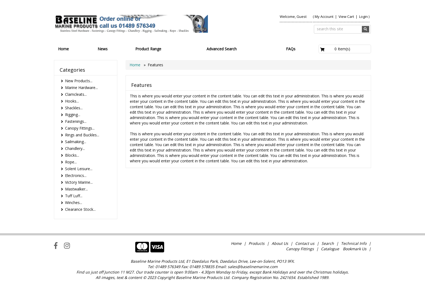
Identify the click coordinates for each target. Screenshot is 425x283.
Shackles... (74, 107)
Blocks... (72, 155)
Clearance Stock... (80, 209)
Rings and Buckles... (82, 134)
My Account (324, 16)
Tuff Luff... (73, 195)
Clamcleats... (76, 94)
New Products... (78, 80)
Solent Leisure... (78, 168)
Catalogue (330, 248)
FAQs (290, 48)
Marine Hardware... (81, 87)
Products (257, 243)
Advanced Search (222, 48)
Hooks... (72, 101)
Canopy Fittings (300, 248)
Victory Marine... (79, 182)
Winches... (73, 202)
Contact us (304, 243)
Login (363, 16)
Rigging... (72, 114)
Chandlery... (75, 148)
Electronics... (75, 175)
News (103, 48)
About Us (280, 243)
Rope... (71, 161)
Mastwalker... (76, 189)
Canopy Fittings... (80, 128)
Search (328, 243)
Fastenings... (75, 121)
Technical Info (353, 243)
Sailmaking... (75, 141)
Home (63, 48)
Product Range (148, 48)
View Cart (347, 16)
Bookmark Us (354, 248)
